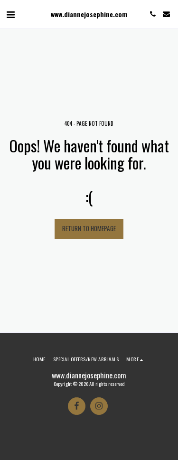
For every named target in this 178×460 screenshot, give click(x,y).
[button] (10, 13)
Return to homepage (89, 228)
